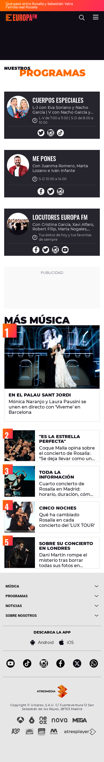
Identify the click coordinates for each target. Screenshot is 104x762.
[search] (82, 17)
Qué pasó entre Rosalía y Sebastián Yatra (39, 4)
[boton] (75, 586)
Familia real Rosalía (21, 7)
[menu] (95, 16)
